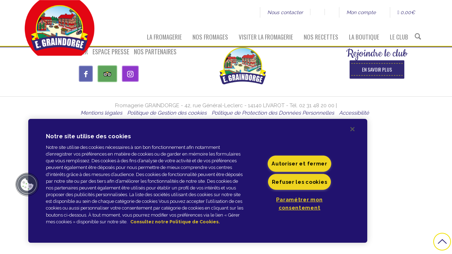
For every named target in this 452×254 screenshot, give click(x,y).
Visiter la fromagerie (266, 36)
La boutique (364, 36)
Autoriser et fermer (299, 164)
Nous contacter (285, 12)
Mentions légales (101, 113)
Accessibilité (354, 113)
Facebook (317, 12)
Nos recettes (321, 36)
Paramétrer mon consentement (299, 203)
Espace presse (111, 51)
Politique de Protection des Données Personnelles (273, 113)
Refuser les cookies (299, 182)
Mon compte (361, 12)
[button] (27, 184)
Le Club (399, 36)
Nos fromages (210, 36)
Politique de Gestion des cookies (167, 113)
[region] (197, 181)
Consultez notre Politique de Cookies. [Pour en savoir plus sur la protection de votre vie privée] (175, 221)
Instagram (332, 12)
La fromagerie (164, 36)
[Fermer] (352, 129)
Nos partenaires (155, 51)
